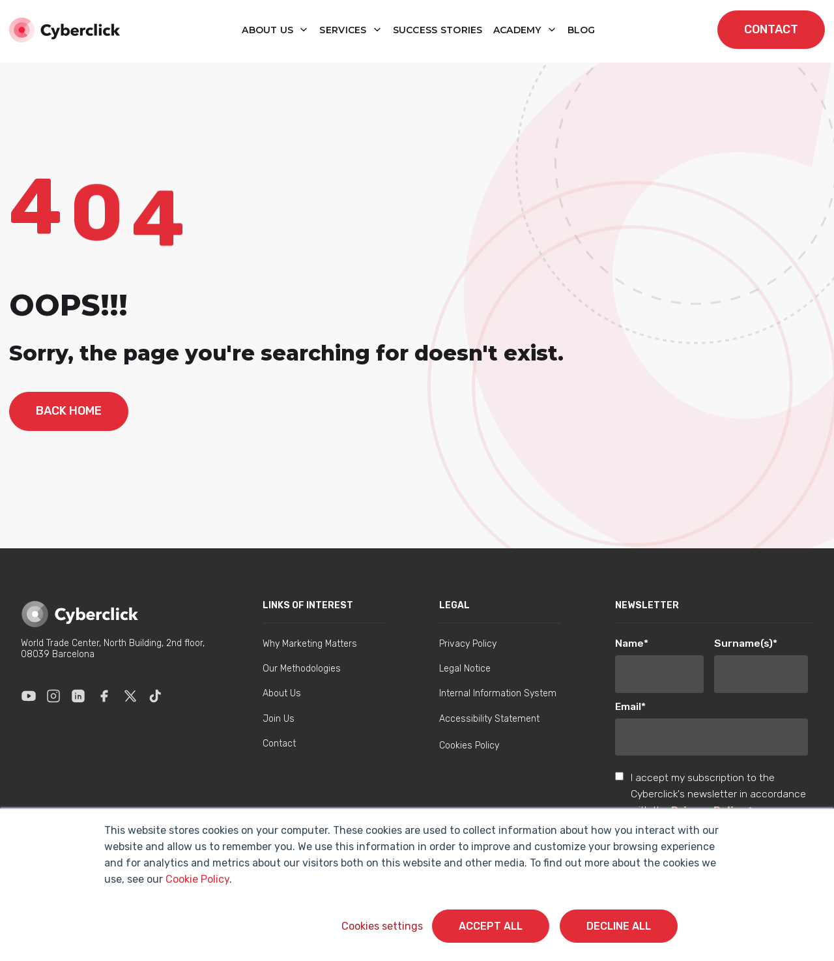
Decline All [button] (618, 926)
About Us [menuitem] (282, 693)
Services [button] (344, 30)
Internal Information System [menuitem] (497, 693)
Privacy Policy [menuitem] (467, 643)
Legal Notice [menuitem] (465, 668)
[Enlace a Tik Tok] (155, 695)
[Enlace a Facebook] (104, 695)
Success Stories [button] (438, 30)
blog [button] (582, 30)
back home (69, 411)
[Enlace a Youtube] (28, 695)
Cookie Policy (197, 879)
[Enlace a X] (130, 695)
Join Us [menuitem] (279, 718)
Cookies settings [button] (382, 926)
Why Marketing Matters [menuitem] (310, 643)
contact (771, 29)
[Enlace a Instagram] (53, 695)
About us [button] (269, 30)
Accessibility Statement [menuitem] (489, 718)
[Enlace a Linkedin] (78, 695)
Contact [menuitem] (279, 743)
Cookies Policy (469, 745)
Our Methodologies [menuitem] (302, 668)
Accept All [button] (491, 926)
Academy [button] (518, 30)
